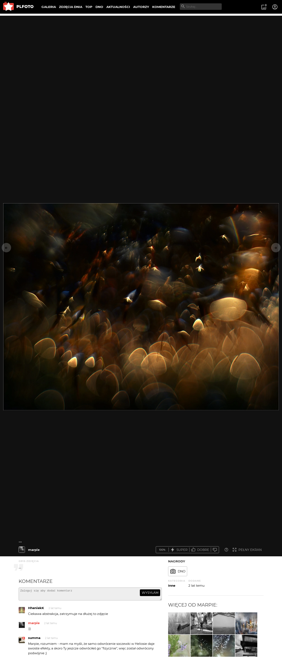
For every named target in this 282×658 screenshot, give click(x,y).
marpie (34, 550)
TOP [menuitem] (88, 7)
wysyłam (150, 593)
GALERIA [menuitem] (48, 7)
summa (34, 640)
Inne (171, 585)
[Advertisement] (141, 45)
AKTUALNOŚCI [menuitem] (118, 7)
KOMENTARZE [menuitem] (163, 7)
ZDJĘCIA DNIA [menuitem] (70, 7)
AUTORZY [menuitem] (141, 7)
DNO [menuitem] (99, 7)
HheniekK (36, 610)
